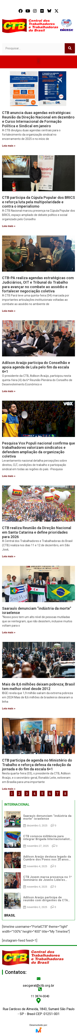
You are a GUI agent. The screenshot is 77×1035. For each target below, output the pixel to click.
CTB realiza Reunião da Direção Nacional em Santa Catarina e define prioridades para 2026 (36, 532)
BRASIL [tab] (9, 915)
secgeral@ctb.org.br (38, 985)
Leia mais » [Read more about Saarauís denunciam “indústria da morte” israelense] (8, 632)
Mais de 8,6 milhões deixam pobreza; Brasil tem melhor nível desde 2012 (38, 686)
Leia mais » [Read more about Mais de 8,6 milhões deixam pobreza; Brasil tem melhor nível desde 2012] (8, 708)
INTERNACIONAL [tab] (17, 804)
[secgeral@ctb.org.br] (38, 978)
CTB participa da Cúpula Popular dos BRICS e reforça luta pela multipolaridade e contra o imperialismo (38, 201)
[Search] (70, 48)
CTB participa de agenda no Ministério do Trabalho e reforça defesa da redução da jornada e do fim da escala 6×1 (37, 764)
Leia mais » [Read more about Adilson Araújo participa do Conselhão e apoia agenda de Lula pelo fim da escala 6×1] (8, 391)
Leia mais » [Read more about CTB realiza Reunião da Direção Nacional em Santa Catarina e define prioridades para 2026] (8, 556)
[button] (38, 61)
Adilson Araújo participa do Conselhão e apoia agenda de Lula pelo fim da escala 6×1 (36, 367)
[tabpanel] (38, 860)
